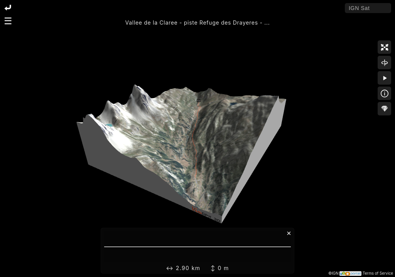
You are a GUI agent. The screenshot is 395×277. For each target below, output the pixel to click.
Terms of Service (378, 273)
